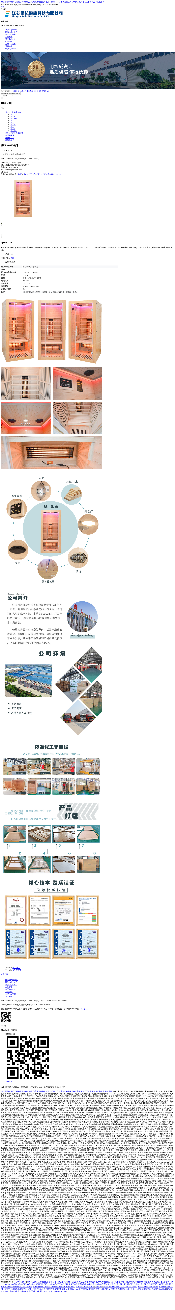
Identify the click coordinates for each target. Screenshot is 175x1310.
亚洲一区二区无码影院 (134, 1289)
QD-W (12, 129)
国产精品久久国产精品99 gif (155, 1289)
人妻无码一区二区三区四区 (118, 1284)
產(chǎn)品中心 (11, 34)
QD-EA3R (16, 968)
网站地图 (108, 1091)
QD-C (12, 114)
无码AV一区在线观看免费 (148, 1287)
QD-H (12, 123)
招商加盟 (8, 41)
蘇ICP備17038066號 (71, 1009)
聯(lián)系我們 (10, 49)
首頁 (20, 174)
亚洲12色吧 (15, 1289)
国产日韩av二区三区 (138, 1284)
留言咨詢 (8, 46)
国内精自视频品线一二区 (113, 1287)
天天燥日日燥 (62, 1284)
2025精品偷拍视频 (15, 1284)
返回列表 (4, 974)
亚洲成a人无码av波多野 (85, 1287)
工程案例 (8, 37)
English (3, 9)
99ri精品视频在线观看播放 (136, 1282)
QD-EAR (13, 131)
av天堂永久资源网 (88, 1282)
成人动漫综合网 (74, 1282)
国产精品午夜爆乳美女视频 (54, 1289)
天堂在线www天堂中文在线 (77, 1289)
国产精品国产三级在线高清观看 (39, 1282)
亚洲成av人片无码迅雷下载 (28, 1291)
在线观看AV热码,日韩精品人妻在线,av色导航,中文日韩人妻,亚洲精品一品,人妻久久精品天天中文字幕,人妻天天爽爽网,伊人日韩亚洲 (52, 2)
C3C (36, 91)
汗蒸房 (14, 91)
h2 (48, 91)
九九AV (63, 1291)
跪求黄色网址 (120, 1282)
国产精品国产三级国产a (156, 1284)
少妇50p (4, 1284)
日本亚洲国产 (21, 1282)
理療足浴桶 (9, 138)
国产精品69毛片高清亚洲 (33, 1284)
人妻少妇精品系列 (100, 1284)
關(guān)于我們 (11, 32)
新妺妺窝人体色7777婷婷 (50, 1291)
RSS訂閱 (84, 1009)
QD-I (12, 127)
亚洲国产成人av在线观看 (22, 1287)
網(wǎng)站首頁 (11, 29)
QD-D (12, 121)
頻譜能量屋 (9, 135)
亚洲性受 (98, 1287)
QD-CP (12, 117)
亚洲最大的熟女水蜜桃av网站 (63, 1287)
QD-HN (13, 125)
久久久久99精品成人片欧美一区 (160, 1282)
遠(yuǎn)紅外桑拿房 (25, 91)
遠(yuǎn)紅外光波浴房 (14, 133)
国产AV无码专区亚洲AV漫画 (31, 1289)
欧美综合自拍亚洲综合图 (98, 1289)
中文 (2, 7)
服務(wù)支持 (10, 44)
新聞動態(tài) (10, 39)
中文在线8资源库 (130, 1287)
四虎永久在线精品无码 (105, 1282)
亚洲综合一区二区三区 (42, 1287)
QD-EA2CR (16, 970)
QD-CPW (13, 119)
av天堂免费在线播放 (117, 1289)
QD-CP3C (42, 91)
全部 (12, 258)
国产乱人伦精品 (50, 1284)
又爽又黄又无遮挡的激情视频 (80, 1284)
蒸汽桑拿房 (9, 140)
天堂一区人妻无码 (60, 1282)
